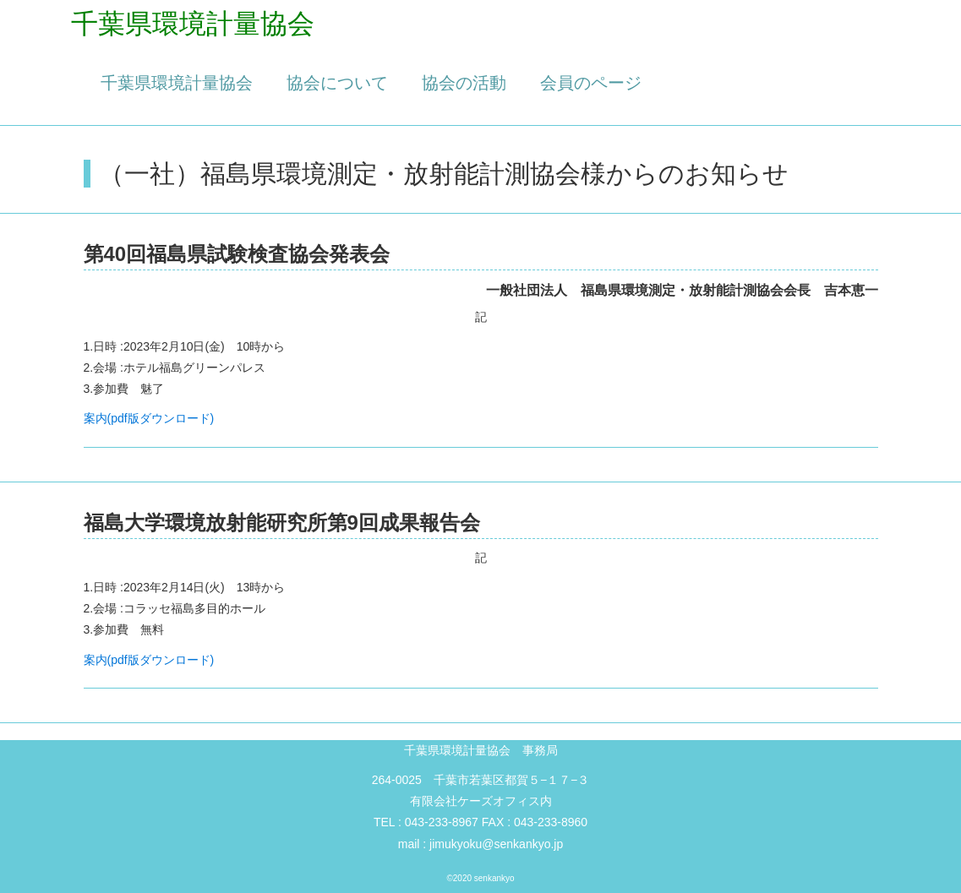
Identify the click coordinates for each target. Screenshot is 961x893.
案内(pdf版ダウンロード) (149, 418)
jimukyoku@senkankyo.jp (496, 844)
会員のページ (591, 83)
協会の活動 (464, 83)
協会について (337, 83)
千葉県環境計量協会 (177, 83)
